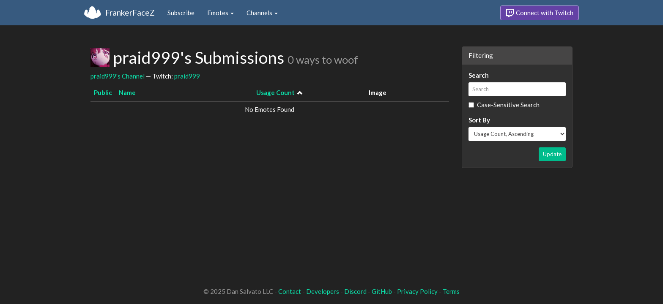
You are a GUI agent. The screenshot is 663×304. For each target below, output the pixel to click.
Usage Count (275, 92)
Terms (451, 291)
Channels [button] (262, 12)
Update (552, 154)
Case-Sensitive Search (504, 105)
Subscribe (181, 12)
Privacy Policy (417, 291)
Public (103, 92)
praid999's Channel (117, 76)
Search (478, 75)
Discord (355, 291)
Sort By (479, 120)
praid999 (187, 76)
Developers (322, 291)
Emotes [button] (220, 12)
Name (127, 92)
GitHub (382, 291)
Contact (289, 291)
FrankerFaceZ (130, 12)
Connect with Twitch (539, 13)
